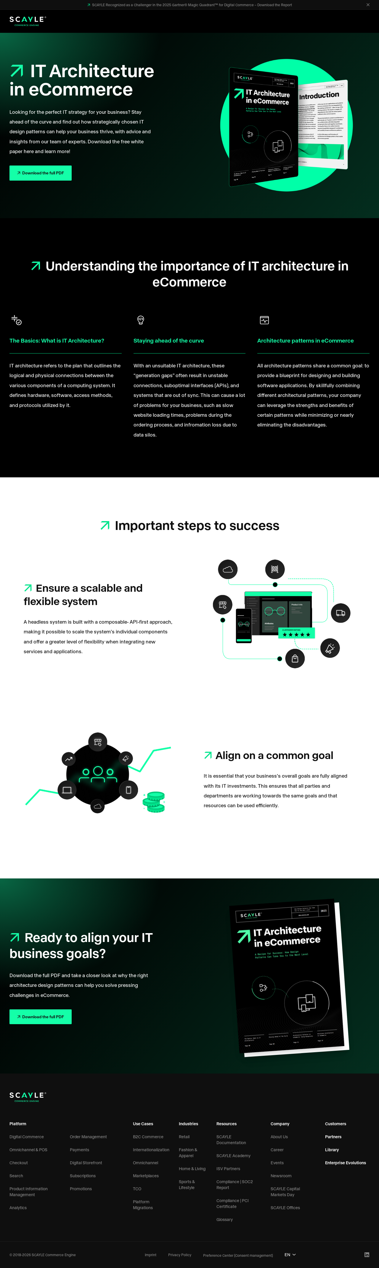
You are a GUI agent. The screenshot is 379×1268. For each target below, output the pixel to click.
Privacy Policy (179, 1255)
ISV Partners (228, 1168)
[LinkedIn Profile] (367, 1254)
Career (277, 1149)
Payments (79, 1149)
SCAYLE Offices (285, 1207)
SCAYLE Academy (233, 1155)
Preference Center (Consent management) (238, 1255)
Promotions (81, 1188)
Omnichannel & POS (28, 1149)
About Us (279, 1136)
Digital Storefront (86, 1162)
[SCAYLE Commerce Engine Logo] (27, 21)
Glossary (224, 1219)
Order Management (88, 1136)
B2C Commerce (148, 1136)
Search (16, 1175)
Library (332, 1149)
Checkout (18, 1162)
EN (290, 1254)
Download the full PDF (42, 172)
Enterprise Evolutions (345, 1162)
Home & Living (192, 1168)
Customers (335, 1123)
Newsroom (281, 1175)
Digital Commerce (26, 1136)
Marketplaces (146, 1175)
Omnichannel (145, 1162)
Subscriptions (83, 1175)
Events (277, 1162)
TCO (137, 1188)
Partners (333, 1136)
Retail (184, 1136)
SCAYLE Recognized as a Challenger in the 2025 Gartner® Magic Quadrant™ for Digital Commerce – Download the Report (191, 5)
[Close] (368, 4)
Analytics (18, 1207)
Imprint (150, 1255)
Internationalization (151, 1149)
